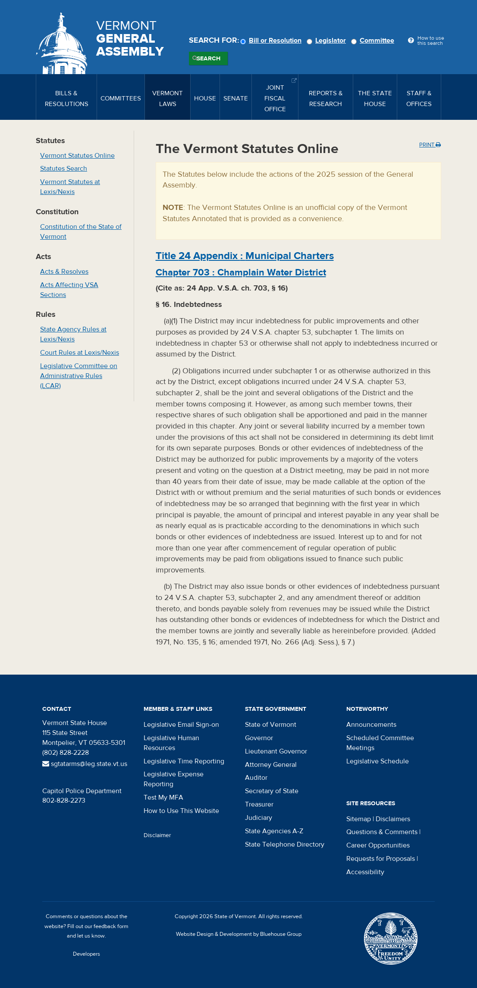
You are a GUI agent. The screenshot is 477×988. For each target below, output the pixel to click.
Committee (374, 40)
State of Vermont (270, 724)
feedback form (111, 926)
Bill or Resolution (272, 40)
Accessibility (365, 872)
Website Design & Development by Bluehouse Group (238, 934)
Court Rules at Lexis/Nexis (79, 352)
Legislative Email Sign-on (181, 724)
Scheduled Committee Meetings (380, 743)
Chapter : (241, 272)
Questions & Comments (381, 832)
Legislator (327, 40)
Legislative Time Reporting (184, 761)
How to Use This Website (181, 811)
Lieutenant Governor (276, 751)
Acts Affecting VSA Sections (69, 290)
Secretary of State (271, 791)
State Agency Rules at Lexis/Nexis (73, 334)
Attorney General (271, 764)
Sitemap (358, 819)
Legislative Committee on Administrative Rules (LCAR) (78, 376)
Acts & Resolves (64, 271)
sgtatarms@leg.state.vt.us (84, 764)
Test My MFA (163, 797)
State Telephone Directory (284, 844)
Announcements (371, 724)
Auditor (256, 777)
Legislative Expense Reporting (174, 779)
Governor (259, 738)
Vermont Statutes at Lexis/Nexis (70, 187)
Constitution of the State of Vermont (81, 231)
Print (430, 144)
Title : (245, 256)
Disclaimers (393, 819)
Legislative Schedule (377, 761)
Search (208, 59)
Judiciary (258, 817)
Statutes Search (63, 168)
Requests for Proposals (380, 858)
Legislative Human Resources (171, 743)
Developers (86, 953)
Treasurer (259, 804)
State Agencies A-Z (274, 831)
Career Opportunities (378, 845)
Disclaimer (157, 835)
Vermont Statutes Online (77, 155)
